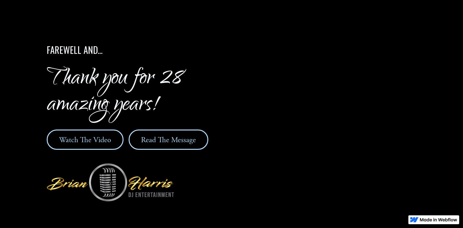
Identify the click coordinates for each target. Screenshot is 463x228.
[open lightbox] (85, 140)
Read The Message (168, 140)
